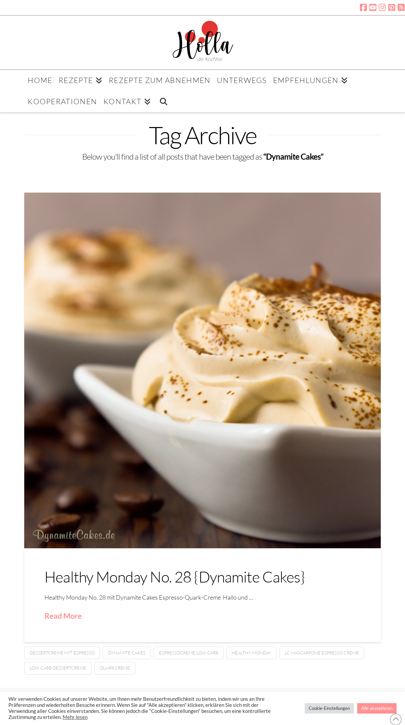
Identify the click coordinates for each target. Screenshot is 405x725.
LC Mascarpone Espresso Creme (322, 652)
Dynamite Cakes (126, 652)
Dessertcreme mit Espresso (62, 652)
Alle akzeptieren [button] (377, 708)
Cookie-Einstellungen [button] (329, 708)
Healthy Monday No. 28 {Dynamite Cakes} (174, 576)
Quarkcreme (115, 668)
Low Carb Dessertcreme (58, 668)
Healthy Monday (251, 652)
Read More (63, 615)
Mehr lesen (75, 717)
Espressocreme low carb (188, 652)
